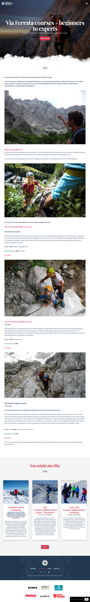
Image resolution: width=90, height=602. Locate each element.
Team (49, 568)
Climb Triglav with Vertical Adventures (7, 3)
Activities (41, 568)
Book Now (7, 255)
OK (87, 599)
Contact (57, 568)
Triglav (33, 568)
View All (45, 547)
